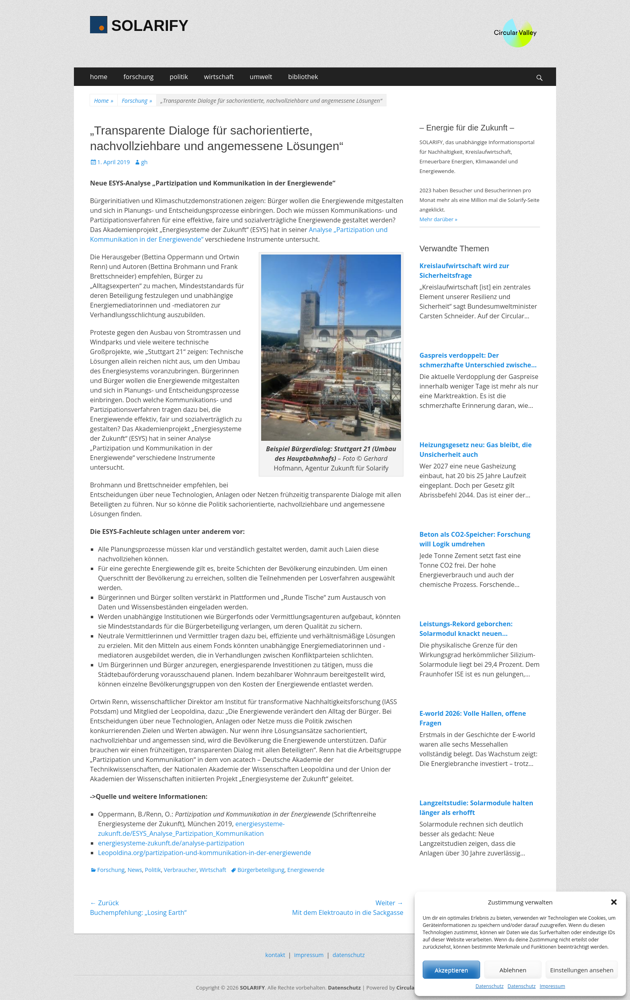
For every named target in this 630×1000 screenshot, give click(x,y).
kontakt (275, 955)
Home (103, 100)
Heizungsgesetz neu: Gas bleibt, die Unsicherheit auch (475, 449)
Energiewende (306, 870)
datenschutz (349, 955)
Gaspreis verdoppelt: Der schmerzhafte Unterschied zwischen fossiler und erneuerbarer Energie (477, 360)
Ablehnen (512, 970)
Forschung (137, 100)
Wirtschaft (212, 870)
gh (144, 162)
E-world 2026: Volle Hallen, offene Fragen (472, 718)
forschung (138, 76)
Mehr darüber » (438, 219)
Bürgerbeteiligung (260, 870)
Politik (153, 870)
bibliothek (303, 76)
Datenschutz (489, 986)
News (134, 870)
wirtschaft (219, 76)
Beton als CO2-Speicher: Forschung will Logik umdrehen (474, 539)
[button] (614, 902)
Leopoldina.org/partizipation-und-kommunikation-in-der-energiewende (204, 852)
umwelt (261, 76)
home (98, 76)
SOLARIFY (149, 25)
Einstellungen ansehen (582, 970)
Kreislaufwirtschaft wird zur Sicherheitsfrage (464, 270)
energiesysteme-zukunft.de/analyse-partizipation (171, 843)
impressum (309, 955)
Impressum (552, 986)
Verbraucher (180, 870)
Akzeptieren (451, 970)
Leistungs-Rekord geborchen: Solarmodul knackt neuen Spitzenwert (466, 628)
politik (179, 76)
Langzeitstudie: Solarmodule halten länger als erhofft (476, 807)
